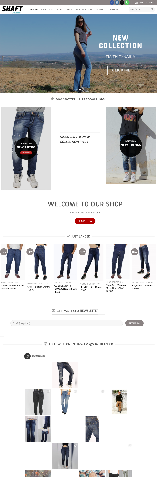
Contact (101, 9)
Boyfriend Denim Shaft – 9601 (143, 287)
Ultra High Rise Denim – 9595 (91, 288)
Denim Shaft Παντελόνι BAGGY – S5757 (12, 287)
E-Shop (114, 9)
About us (47, 9)
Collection (64, 9)
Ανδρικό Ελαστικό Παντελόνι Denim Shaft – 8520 (65, 289)
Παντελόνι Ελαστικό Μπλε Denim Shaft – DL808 (116, 288)
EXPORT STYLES (84, 9)
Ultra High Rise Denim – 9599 (38, 288)
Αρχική (34, 9)
